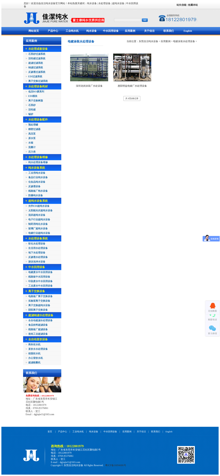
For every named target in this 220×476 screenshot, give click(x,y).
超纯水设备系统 (38, 200)
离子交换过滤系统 (38, 81)
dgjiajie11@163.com (44, 414)
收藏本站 (193, 5)
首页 (50, 431)
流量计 (32, 147)
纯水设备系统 (36, 167)
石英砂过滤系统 (36, 54)
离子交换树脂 (35, 100)
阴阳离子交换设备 (38, 310)
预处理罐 (33, 124)
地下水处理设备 (36, 252)
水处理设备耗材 (38, 86)
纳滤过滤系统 (35, 67)
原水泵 (32, 138)
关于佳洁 (149, 30)
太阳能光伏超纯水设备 (40, 210)
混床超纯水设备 (36, 215)
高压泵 (32, 133)
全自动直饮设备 (38, 339)
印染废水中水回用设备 (40, 281)
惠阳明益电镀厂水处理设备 (132, 86)
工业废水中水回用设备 (40, 285)
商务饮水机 (34, 344)
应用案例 (130, 30)
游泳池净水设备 (36, 261)
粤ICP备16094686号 (115, 465)
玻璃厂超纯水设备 (38, 228)
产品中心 (53, 30)
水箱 (30, 142)
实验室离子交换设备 (39, 301)
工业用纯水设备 (36, 173)
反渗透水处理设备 (38, 257)
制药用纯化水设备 (38, 224)
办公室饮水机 (35, 358)
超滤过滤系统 (35, 63)
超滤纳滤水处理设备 (40, 315)
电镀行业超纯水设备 (39, 233)
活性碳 (32, 109)
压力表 (32, 151)
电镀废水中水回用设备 (40, 272)
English (188, 30)
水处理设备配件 (38, 119)
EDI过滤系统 (35, 76)
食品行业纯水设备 (38, 177)
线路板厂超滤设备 (38, 329)
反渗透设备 (34, 186)
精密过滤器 (34, 129)
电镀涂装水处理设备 (184, 41)
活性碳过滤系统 (36, 58)
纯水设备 (91, 30)
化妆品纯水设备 (36, 182)
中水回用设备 (111, 30)
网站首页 (33, 30)
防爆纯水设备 (35, 195)
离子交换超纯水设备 (39, 305)
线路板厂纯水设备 (38, 191)
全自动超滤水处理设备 (40, 320)
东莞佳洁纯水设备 (148, 41)
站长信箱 (181, 5)
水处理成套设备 (38, 48)
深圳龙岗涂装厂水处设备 (89, 86)
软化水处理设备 (36, 243)
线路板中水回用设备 (39, 276)
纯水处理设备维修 (38, 162)
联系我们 (168, 30)
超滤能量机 (34, 362)
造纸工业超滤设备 (38, 334)
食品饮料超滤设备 (38, 325)
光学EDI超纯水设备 (39, 206)
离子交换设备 (36, 291)
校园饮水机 (34, 353)
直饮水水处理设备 (38, 349)
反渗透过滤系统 (36, 72)
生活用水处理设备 (38, 248)
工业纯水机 (72, 30)
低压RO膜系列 (36, 91)
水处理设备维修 (38, 157)
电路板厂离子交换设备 (40, 296)
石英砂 (32, 105)
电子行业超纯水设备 (39, 219)
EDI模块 (33, 96)
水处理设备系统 (38, 238)
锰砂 (30, 114)
